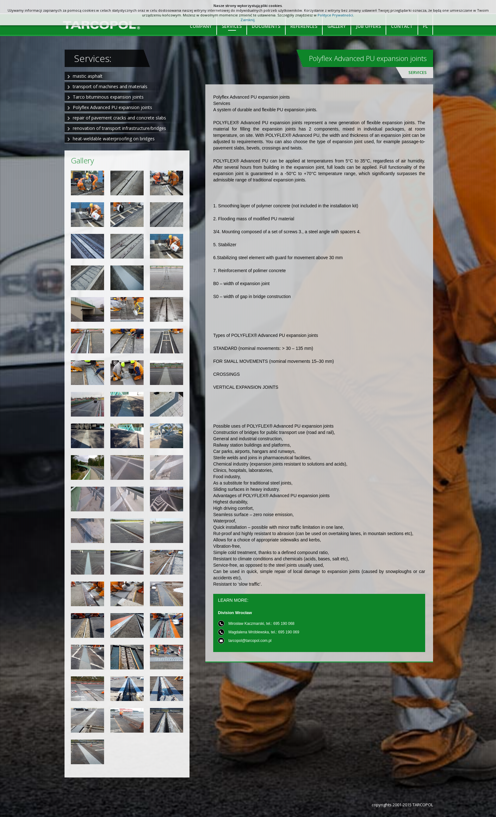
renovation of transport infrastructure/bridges (119, 128)
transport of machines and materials (110, 86)
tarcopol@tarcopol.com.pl (249, 640)
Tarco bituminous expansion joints (108, 97)
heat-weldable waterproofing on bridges (114, 139)
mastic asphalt (87, 76)
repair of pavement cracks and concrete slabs (119, 118)
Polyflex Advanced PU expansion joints (112, 107)
